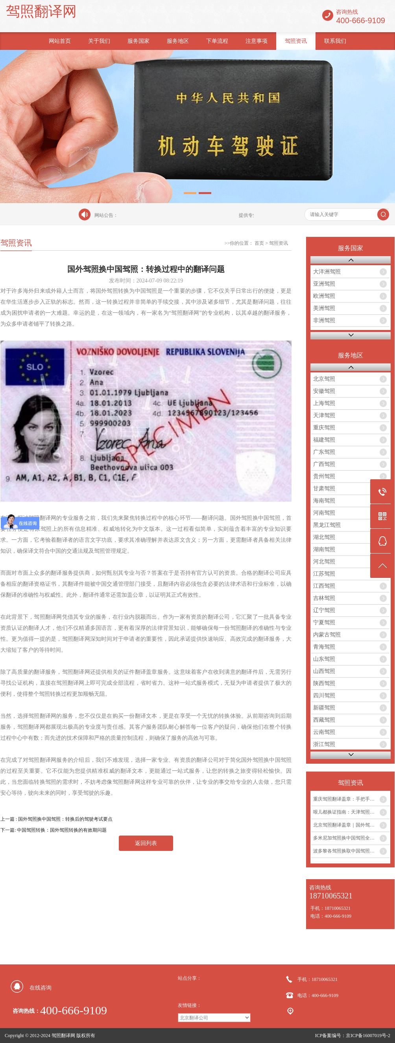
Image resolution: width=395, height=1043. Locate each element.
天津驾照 (324, 415)
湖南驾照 (324, 549)
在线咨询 (41, 988)
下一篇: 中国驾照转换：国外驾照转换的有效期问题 (53, 830)
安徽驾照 (324, 391)
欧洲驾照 (324, 296)
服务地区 (178, 41)
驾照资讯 (296, 41)
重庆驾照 (324, 428)
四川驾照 (324, 695)
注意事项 (256, 41)
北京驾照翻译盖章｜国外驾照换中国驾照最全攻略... (351, 825)
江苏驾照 (324, 574)
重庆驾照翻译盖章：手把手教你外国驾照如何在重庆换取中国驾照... (351, 799)
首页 (259, 243)
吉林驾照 (324, 598)
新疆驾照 (324, 708)
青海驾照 (324, 647)
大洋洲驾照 (327, 272)
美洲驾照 (324, 308)
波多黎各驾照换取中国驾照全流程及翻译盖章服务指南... (351, 851)
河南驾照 (324, 513)
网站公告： (106, 215)
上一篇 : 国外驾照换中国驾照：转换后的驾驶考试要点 (56, 819)
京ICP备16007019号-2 (368, 1035)
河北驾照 (324, 562)
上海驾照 (324, 403)
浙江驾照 (324, 744)
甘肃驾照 (324, 488)
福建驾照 (324, 440)
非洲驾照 (324, 320)
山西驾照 (324, 671)
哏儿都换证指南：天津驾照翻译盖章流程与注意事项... (351, 812)
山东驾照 (324, 659)
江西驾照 (324, 586)
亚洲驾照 (324, 284)
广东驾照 (324, 452)
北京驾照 (324, 379)
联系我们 (335, 41)
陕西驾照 (324, 683)
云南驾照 (324, 732)
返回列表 (146, 843)
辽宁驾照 (324, 610)
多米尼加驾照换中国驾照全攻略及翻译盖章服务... (351, 838)
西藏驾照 (324, 720)
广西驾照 (324, 464)
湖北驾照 (324, 537)
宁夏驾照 (324, 622)
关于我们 (99, 41)
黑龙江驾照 (327, 525)
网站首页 (60, 41)
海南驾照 (324, 501)
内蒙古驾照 (327, 635)
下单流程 (217, 41)
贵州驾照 (324, 476)
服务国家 (138, 41)
